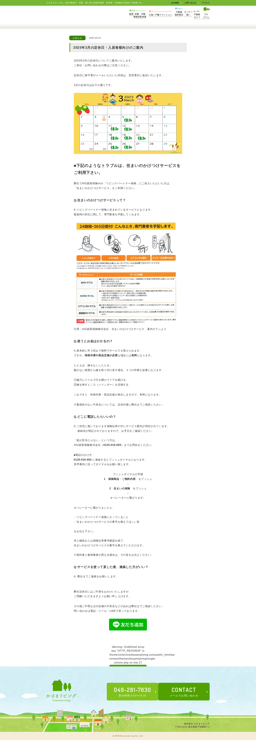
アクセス (205, 3)
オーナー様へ (175, 16)
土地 (122, 16)
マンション (146, 16)
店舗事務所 (94, 15)
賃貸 (82, 16)
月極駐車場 (107, 15)
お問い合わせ (189, 3)
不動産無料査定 (161, 16)
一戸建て (134, 16)
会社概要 (173, 3)
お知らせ (77, 38)
